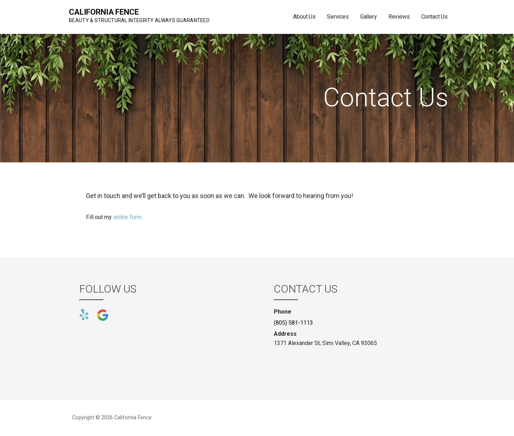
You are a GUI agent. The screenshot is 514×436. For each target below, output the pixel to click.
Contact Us (434, 16)
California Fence (103, 11)
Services (338, 16)
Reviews (399, 16)
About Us (304, 16)
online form (127, 217)
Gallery (368, 16)
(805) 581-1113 (293, 322)
